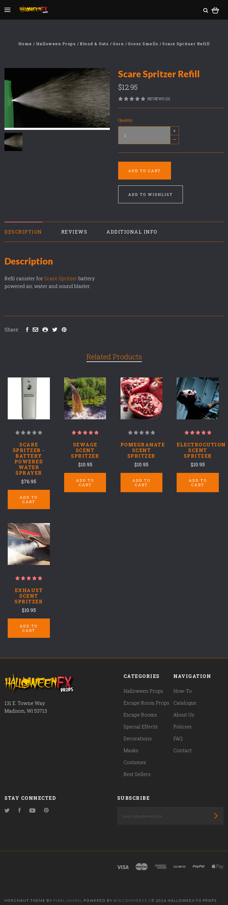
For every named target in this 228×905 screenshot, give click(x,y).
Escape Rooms (140, 706)
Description (23, 232)
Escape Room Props (146, 694)
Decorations (138, 729)
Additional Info (131, 232)
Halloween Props (143, 682)
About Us (183, 706)
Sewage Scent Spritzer (85, 450)
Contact (182, 741)
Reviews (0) (159, 98)
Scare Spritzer (60, 278)
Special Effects (141, 717)
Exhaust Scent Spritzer (29, 591)
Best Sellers (137, 765)
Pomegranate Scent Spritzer (143, 450)
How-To (182, 682)
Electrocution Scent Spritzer (201, 450)
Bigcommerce (131, 891)
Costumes (135, 753)
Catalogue (184, 694)
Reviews (74, 232)
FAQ (178, 729)
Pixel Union (67, 891)
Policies (182, 717)
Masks (131, 741)
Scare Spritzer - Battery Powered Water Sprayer (29, 458)
